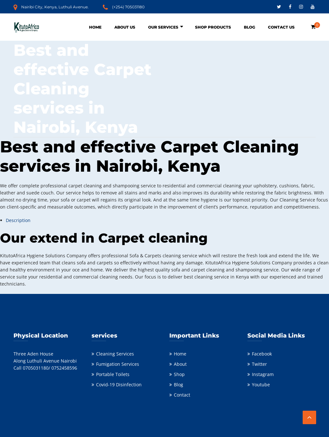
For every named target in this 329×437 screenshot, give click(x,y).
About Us (124, 27)
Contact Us (281, 27)
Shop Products (213, 27)
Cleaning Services (115, 354)
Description (18, 220)
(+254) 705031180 (128, 6)
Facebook (262, 354)
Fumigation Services (117, 364)
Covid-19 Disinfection (119, 384)
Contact (182, 395)
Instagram (263, 374)
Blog (249, 27)
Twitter (259, 364)
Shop (179, 374)
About (180, 364)
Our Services (163, 27)
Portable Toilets (112, 374)
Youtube (261, 384)
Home (95, 27)
